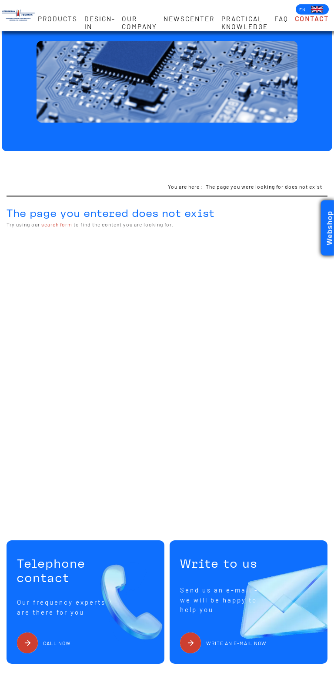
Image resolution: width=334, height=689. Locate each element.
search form (56, 224)
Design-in (99, 22)
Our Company (139, 22)
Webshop (330, 228)
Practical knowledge (244, 22)
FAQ (281, 19)
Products (57, 19)
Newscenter (189, 19)
